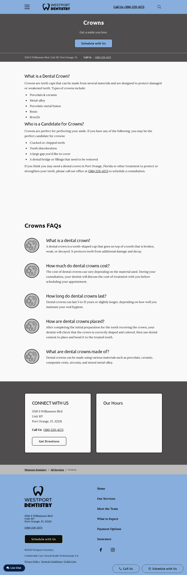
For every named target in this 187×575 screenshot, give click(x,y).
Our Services (106, 498)
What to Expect (107, 519)
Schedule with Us (93, 43)
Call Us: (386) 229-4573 (129, 7)
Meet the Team (107, 509)
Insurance (104, 539)
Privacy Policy (32, 561)
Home (101, 488)
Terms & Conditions (51, 561)
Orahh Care (70, 561)
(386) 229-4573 (103, 57)
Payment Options (109, 529)
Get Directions (49, 441)
